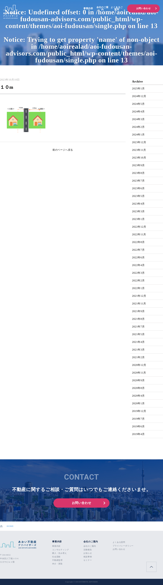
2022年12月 (139, 226)
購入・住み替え (59, 553)
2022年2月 (138, 280)
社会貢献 (56, 557)
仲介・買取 (57, 564)
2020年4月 (138, 395)
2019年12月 (139, 411)
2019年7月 (138, 418)
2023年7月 (138, 180)
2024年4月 (138, 111)
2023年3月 (138, 211)
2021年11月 (139, 303)
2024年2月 (138, 126)
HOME (7, 526)
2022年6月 (138, 257)
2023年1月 (138, 219)
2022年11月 (139, 234)
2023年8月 (138, 173)
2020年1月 (138, 403)
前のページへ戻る (63, 149)
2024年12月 (139, 96)
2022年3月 (138, 272)
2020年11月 (139, 372)
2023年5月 (138, 196)
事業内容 (88, 8)
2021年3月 (138, 349)
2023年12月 (139, 142)
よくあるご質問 (117, 8)
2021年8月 (138, 319)
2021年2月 (138, 357)
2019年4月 (138, 434)
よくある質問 (119, 542)
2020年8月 (138, 388)
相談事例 (87, 557)
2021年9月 (138, 311)
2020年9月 (138, 380)
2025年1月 (138, 88)
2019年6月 (138, 426)
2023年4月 (138, 203)
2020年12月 (139, 365)
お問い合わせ (143, 8)
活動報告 (87, 550)
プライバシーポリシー (123, 546)
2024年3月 (138, 119)
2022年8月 (138, 242)
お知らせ (87, 553)
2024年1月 (138, 134)
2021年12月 (139, 295)
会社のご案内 (102, 8)
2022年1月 (138, 288)
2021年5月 (138, 334)
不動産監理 (57, 560)
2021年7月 (138, 326)
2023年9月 (138, 165)
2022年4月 (138, 265)
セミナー (87, 560)
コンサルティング (60, 550)
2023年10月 (139, 157)
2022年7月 (138, 249)
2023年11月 (139, 150)
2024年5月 (138, 103)
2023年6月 (138, 188)
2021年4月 (138, 342)
